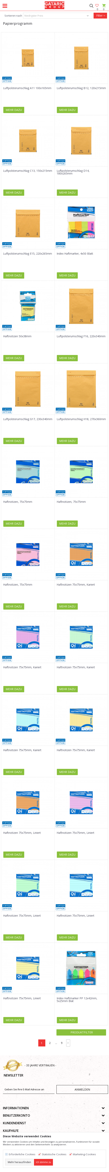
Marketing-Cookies (84, 1154)
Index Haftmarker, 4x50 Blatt (75, 253)
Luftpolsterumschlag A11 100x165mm (27, 88)
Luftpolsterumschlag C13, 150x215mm (27, 170)
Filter (100, 15)
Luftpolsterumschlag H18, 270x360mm (81, 419)
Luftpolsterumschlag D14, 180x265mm (73, 172)
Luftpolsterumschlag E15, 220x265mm (27, 253)
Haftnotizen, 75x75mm (17, 501)
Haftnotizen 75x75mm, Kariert (76, 584)
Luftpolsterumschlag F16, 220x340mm (81, 336)
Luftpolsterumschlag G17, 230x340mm (27, 419)
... (56, 1043)
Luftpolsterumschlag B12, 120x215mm (81, 88)
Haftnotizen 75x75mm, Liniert (22, 832)
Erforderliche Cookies (22, 1154)
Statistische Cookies (54, 1154)
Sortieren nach (13, 15)
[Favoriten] (97, 5)
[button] (91, 6)
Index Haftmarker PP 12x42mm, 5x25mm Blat (77, 999)
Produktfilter (81, 1032)
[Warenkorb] (103, 9)
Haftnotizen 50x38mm (17, 336)
